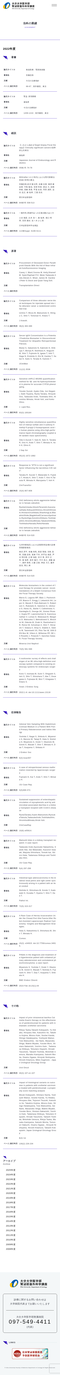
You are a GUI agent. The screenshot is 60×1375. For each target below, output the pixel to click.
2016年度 (10, 1212)
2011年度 (10, 1235)
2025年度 (10, 1170)
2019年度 (10, 1198)
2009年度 (10, 1244)
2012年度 (10, 1230)
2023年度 (10, 1179)
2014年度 (10, 1221)
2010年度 (10, 1240)
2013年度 (10, 1226)
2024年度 (10, 1174)
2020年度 (10, 1193)
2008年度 (10, 1249)
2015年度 (10, 1216)
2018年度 (10, 1202)
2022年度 (10, 1184)
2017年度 (10, 1207)
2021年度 (10, 1188)
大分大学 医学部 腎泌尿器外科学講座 (19, 5)
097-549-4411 (30, 1322)
